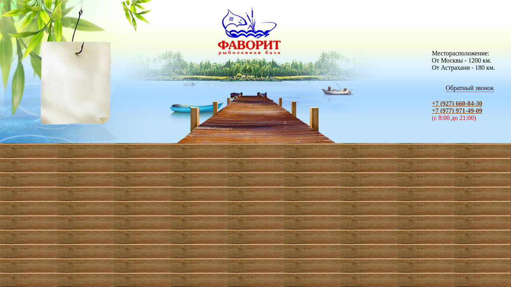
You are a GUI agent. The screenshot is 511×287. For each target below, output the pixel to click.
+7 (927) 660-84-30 (457, 103)
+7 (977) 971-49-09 (457, 110)
